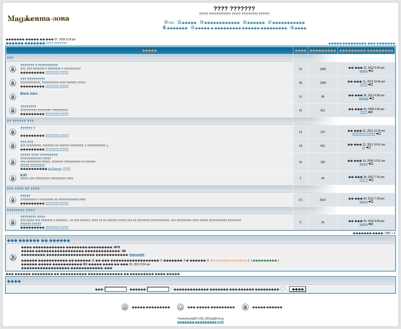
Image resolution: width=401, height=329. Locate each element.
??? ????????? (32, 79)
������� (175, 28)
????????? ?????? (57, 72)
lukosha (363, 98)
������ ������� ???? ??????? (36, 43)
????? (364, 84)
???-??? (26, 142)
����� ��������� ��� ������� (361, 43)
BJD (23, 175)
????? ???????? (32, 165)
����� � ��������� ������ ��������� (239, 28)
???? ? (363, 180)
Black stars (29, 93)
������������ (220, 22)
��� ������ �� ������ (38, 240)
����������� (286, 22)
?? (363, 147)
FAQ (169, 22)
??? (10, 58)
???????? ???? (21, 210)
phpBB (193, 318)
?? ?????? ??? (20, 121)
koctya (364, 70)
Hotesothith (136, 254)
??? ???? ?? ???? (23, 189)
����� (187, 22)
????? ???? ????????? (39, 155)
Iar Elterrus (54, 168)
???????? (28, 107)
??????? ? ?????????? (39, 65)
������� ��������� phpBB (200, 322)
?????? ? (27, 128)
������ (254, 22)
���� (298, 28)
